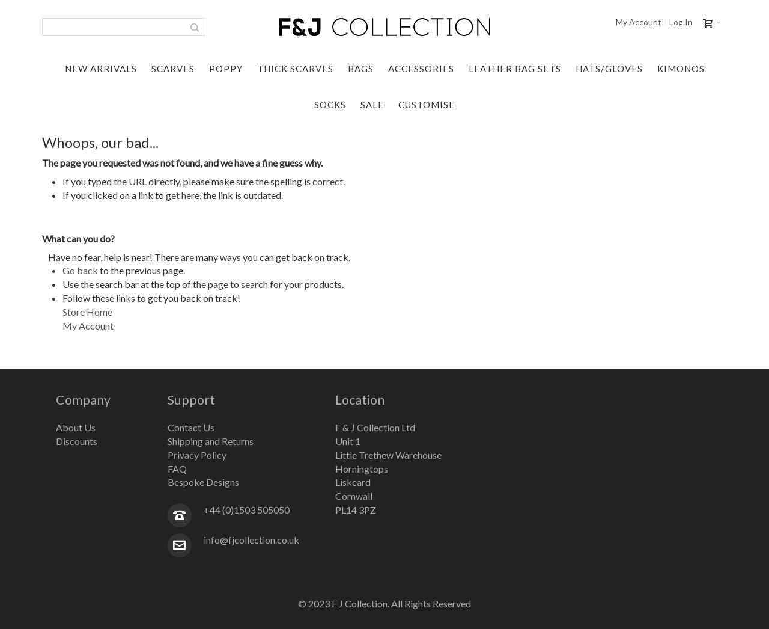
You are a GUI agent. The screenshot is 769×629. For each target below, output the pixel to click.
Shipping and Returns (211, 441)
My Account (638, 22)
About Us (76, 427)
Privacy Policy (197, 455)
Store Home (87, 312)
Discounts (76, 441)
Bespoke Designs (203, 482)
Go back (80, 270)
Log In (681, 22)
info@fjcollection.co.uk (251, 539)
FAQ (177, 468)
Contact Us (191, 427)
